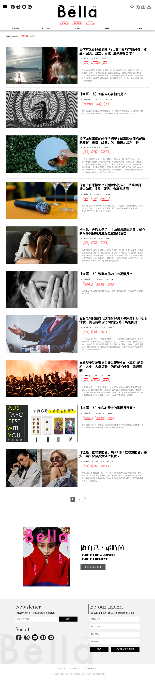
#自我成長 (105, 152)
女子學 (86, 239)
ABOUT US (62, 668)
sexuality (110, 461)
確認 (99, 649)
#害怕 (107, 104)
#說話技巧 (105, 199)
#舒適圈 (95, 63)
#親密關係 (105, 466)
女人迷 (86, 148)
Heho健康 (87, 376)
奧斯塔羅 (87, 99)
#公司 (94, 332)
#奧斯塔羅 (88, 104)
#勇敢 (94, 152)
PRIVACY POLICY (90, 668)
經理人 (86, 194)
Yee (85, 59)
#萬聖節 (95, 380)
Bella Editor (87, 327)
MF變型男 (87, 461)
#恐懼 (86, 63)
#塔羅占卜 (88, 284)
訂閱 (68, 619)
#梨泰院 (106, 380)
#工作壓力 (105, 332)
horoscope (109, 99)
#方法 (105, 63)
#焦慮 (94, 243)
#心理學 (104, 243)
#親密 (94, 466)
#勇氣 (94, 199)
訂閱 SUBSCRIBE (93, 566)
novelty (104, 59)
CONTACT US (75, 668)
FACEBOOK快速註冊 (125, 649)
